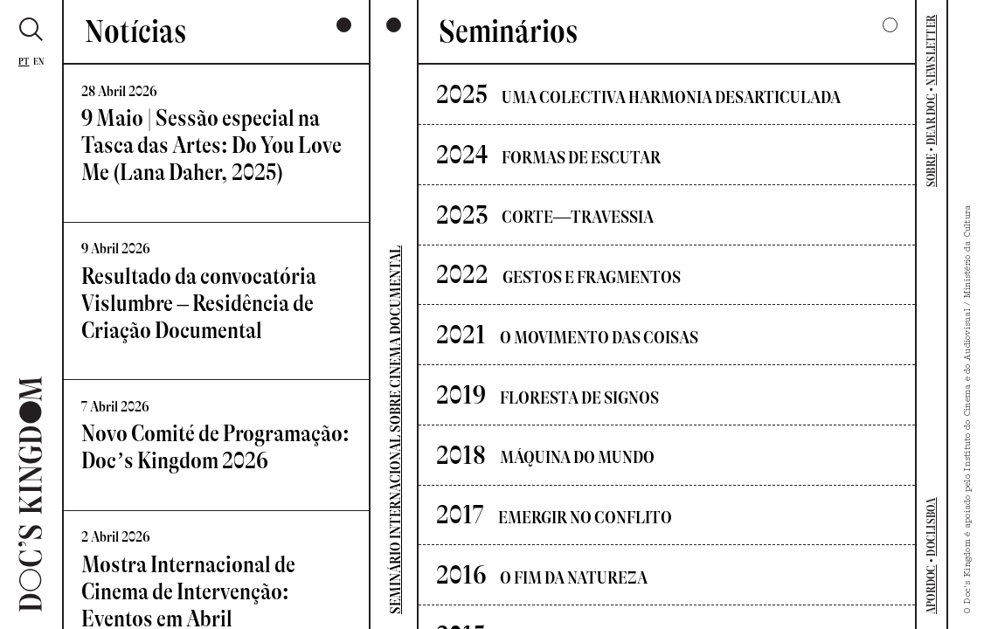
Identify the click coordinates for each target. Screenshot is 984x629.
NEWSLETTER (931, 50)
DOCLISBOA (931, 526)
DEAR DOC (931, 119)
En (39, 61)
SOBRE (931, 170)
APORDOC (931, 589)
